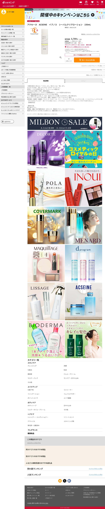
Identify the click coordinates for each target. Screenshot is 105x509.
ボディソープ (32, 405)
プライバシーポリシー (7, 93)
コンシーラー (68, 390)
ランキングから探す (6, 56)
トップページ (28, 9)
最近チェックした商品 (33, 493)
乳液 (65, 370)
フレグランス (32, 430)
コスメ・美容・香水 (39, 9)
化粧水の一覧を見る (96, 69)
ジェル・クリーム (69, 374)
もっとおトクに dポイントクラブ (10, 110)
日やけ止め (67, 405)
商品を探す (30, 487)
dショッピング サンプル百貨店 (9, 103)
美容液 (30, 374)
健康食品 (31, 433)
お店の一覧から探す (6, 43)
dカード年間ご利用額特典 (8, 70)
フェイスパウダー (69, 394)
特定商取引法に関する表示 (8, 97)
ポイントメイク (33, 398)
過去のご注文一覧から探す (8, 53)
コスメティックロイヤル (34, 443)
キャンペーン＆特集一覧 (8, 33)
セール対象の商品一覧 (7, 29)
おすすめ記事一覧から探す (8, 60)
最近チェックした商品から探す (9, 49)
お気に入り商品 (31, 490)
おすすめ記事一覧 (50, 487)
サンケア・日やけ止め (71, 378)
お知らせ (3, 77)
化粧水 (62, 9)
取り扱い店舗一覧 (32, 498)
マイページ (48, 493)
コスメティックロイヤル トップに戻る (91, 65)
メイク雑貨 (67, 398)
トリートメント (69, 417)
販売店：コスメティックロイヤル (90, 34)
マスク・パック (33, 378)
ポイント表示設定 (50, 495)
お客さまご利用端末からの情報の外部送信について (91, 493)
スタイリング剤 (69, 421)
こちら (46, 503)
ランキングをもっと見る (95, 468)
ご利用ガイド (5, 66)
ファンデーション (33, 394)
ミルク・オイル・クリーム (36, 410)
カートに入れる (87, 59)
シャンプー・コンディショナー (38, 417)
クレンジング (32, 366)
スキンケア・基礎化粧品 (52, 9)
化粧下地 (31, 390)
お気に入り (69, 61)
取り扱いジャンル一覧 (33, 495)
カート (47, 490)
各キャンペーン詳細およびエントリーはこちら (78, 47)
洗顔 (65, 366)
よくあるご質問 (5, 80)
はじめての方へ (5, 83)
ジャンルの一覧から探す (8, 46)
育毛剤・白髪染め (33, 425)
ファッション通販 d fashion (9, 113)
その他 (30, 382)
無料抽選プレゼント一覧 (8, 36)
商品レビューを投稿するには (94, 75)
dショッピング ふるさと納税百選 (10, 107)
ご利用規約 (4, 90)
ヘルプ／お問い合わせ (7, 73)
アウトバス (31, 421)
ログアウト (8, 121)
